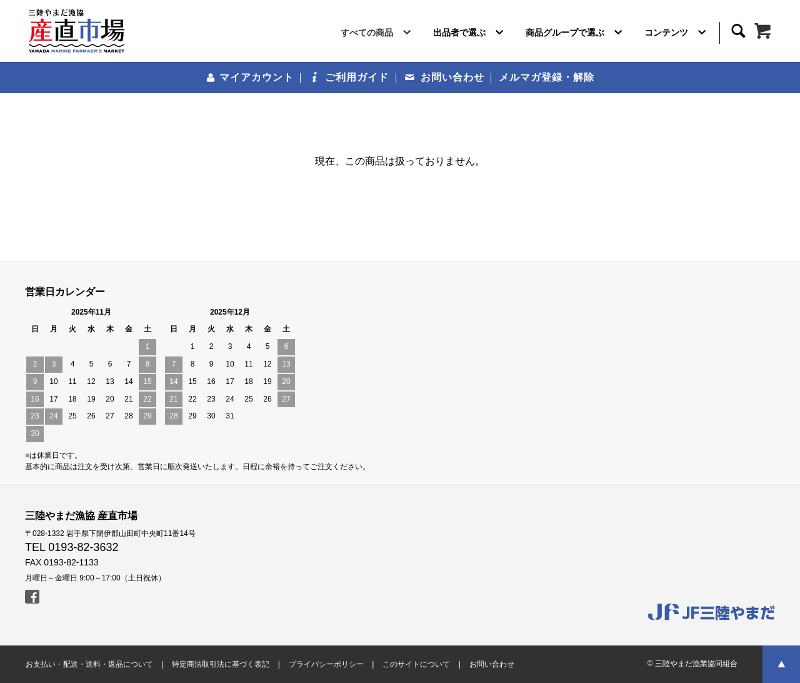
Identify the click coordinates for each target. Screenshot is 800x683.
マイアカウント (249, 77)
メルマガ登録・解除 (546, 77)
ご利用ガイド (349, 77)
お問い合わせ (444, 77)
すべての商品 (378, 35)
